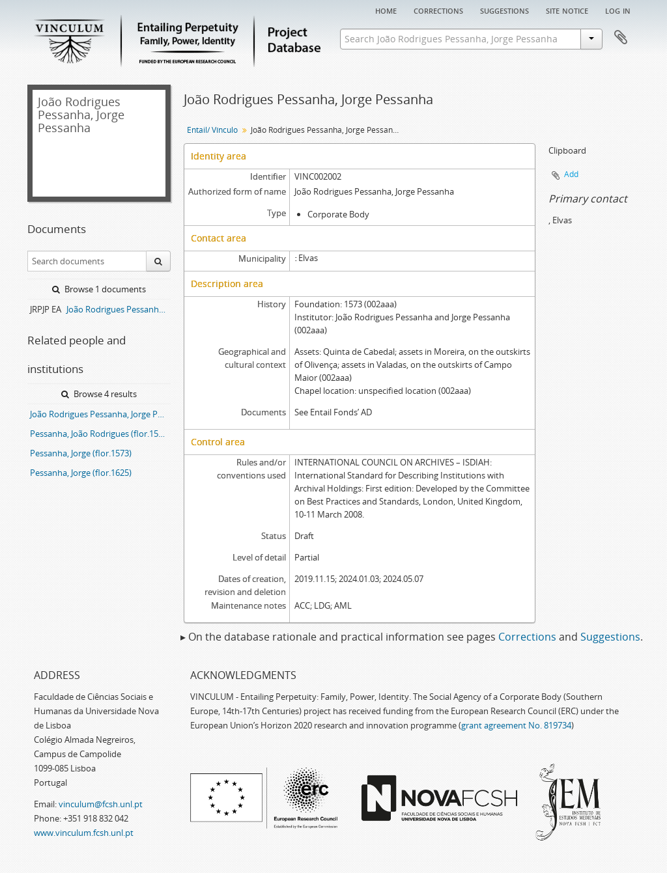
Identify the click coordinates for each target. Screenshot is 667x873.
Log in (618, 10)
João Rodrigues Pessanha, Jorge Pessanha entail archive (118, 309)
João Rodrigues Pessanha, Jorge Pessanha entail (100, 414)
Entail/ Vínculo (212, 129)
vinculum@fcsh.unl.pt (101, 804)
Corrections (438, 10)
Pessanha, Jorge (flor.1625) (81, 472)
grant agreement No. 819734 (516, 725)
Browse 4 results (99, 394)
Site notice (567, 10)
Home (386, 10)
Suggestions (504, 10)
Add (571, 174)
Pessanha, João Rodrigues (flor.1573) (100, 433)
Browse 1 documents (99, 289)
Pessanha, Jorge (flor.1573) (81, 453)
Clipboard (620, 37)
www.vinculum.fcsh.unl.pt (84, 832)
